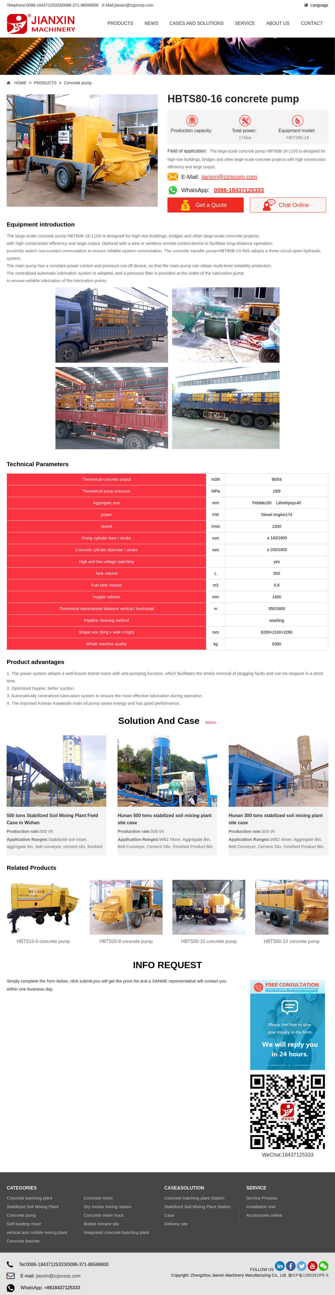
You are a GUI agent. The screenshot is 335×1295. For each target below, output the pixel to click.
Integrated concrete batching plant (116, 1232)
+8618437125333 (62, 1287)
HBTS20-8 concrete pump (126, 941)
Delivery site (176, 1223)
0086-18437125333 (239, 190)
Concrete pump (78, 83)
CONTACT (312, 23)
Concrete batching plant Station (194, 1198)
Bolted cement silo (101, 1223)
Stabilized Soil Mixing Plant (32, 1206)
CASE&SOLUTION (184, 1187)
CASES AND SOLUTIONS (197, 23)
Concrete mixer (98, 1198)
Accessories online (264, 1215)
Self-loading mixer (24, 1223)
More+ (211, 722)
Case (169, 1215)
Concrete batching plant (29, 1198)
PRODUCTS (120, 23)
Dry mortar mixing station (108, 1206)
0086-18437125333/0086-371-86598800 (62, 5)
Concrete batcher (23, 1241)
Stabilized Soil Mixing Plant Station (197, 1206)
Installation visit (261, 1206)
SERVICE (245, 23)
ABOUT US (278, 23)
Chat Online (294, 205)
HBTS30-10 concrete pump (209, 941)
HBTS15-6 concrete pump (43, 941)
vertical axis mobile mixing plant (37, 1232)
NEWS (151, 23)
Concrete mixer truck (104, 1215)
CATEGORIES (22, 1187)
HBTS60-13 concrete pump (291, 941)
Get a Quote (211, 205)
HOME (20, 83)
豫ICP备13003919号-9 (308, 1275)
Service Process (261, 1198)
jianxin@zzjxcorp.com (134, 5)
